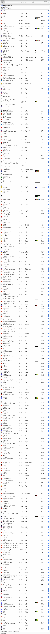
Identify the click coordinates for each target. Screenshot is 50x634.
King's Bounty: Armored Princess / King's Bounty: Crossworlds (9, 131)
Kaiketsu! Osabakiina (5, 358)
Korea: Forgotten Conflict (5, 142)
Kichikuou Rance (4, 13)
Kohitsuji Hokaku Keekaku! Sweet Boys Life (7, 392)
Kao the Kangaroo (5, 170)
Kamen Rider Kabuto (5, 357)
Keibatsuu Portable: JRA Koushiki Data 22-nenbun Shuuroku (9, 341)
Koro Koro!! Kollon (5, 382)
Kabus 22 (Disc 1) (5, 49)
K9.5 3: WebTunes (5, 92)
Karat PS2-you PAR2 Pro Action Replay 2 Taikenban (10, 65)
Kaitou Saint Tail (5, 368)
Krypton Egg (4, 52)
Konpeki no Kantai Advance (6, 119)
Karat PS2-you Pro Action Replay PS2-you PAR (9, 99)
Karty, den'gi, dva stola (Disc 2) (6, 219)
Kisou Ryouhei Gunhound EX (6, 237)
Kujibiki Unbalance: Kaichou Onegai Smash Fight (8, 380)
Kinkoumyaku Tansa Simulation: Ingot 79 (7, 407)
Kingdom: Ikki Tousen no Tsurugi (6, 408)
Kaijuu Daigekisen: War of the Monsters (7, 360)
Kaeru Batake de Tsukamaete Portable (7, 362)
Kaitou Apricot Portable (6, 249)
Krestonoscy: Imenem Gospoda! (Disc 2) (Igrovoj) (8, 81)
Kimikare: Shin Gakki (5, 423)
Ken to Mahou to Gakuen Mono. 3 (6, 339)
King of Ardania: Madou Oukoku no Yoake (7, 140)
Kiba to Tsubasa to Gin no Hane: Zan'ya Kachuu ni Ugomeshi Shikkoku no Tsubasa (10, 56)
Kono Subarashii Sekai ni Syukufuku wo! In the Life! (8, 260)
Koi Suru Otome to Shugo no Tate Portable (7, 391)
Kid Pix (3, 58)
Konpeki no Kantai (5, 22)
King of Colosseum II (5, 270)
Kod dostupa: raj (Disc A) (5, 287)
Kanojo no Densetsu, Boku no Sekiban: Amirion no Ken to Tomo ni (10, 246)
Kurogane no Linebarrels (5, 378)
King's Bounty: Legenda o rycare (6, 116)
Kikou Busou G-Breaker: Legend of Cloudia (8, 161)
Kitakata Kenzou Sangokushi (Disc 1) (7, 160)
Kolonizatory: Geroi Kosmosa (6, 226)
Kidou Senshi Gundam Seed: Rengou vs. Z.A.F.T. (9, 434)
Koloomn (4, 299)
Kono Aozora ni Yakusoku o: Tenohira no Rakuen (8, 234)
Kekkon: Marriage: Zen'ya (5, 156)
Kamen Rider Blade (5, 247)
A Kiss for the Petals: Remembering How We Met (8, 57)
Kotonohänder (4, 15)
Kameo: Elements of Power (5, 40)
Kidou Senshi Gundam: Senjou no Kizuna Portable (8, 327)
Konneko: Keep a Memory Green (8, 298)
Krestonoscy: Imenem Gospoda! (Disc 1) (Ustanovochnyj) (9, 82)
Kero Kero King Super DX (6, 332)
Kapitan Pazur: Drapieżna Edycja (6, 127)
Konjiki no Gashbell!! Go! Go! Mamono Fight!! (8, 385)
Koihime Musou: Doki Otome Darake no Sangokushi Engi (9, 300)
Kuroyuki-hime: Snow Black (6, 253)
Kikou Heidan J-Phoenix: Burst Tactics (8, 326)
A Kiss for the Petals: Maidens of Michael (7, 60)
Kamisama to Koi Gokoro (5, 353)
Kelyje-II (4, 45)
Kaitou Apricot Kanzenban (5, 283)
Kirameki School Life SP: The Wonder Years (7, 267)
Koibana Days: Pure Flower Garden (6, 389)
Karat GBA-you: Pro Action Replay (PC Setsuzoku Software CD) (10, 163)
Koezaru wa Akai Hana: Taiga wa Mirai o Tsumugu (8, 395)
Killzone (3, 424)
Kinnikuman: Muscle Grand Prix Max (7, 310)
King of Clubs (4, 240)
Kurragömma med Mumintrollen (6, 186)
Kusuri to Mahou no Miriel (5, 126)
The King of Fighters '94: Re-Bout (8, 316)
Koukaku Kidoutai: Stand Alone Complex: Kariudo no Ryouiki (10, 381)
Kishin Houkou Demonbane (6, 309)
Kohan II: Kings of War (5, 184)
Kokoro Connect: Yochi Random (6, 388)
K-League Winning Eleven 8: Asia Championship (8, 284)
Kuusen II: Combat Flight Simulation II (9, 375)
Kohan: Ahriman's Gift (5, 128)
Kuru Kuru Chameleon (5, 377)
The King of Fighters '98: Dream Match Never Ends (10, 27)
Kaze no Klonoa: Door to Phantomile (8, 36)
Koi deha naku (4, 304)
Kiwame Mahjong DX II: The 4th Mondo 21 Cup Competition (10, 307)
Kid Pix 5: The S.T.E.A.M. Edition (6, 50)
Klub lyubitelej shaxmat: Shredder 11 (7, 96)
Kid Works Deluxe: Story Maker (6, 169)
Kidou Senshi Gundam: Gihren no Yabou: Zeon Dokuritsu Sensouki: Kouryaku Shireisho (10, 331)
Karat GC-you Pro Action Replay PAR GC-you (10, 145)
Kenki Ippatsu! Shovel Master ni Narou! (8, 34)
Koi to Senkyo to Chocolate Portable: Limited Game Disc (10, 301)
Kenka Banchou (4, 277)
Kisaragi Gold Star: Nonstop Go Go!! (9, 403)
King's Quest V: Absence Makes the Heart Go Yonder (8, 25)
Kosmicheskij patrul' (5, 118)
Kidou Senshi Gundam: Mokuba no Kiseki (7, 431)
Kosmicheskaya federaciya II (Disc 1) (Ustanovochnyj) (8, 125)
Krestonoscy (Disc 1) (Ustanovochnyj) (7, 231)
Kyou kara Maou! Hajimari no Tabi (6, 371)
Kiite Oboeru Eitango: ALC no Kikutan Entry (8, 272)
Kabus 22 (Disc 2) (5, 48)
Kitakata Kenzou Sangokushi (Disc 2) (7, 158)
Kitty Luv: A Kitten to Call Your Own (7, 110)
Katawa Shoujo (4, 202)
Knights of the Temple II (5, 397)
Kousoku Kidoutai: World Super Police (8, 293)
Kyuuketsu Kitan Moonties (5, 369)
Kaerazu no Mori (4, 363)
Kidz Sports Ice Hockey (5, 31)
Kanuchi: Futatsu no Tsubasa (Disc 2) (7, 280)
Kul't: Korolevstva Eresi (5, 168)
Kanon (3, 347)
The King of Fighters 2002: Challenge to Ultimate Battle (9, 269)
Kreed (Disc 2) (4, 224)
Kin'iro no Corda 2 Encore (5, 419)
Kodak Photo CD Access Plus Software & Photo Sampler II (9, 78)
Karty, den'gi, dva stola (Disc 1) (6, 220)
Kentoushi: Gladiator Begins (6, 333)
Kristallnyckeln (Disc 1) (7, 189)
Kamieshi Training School (5, 205)
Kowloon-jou (4, 291)
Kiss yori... (4, 73)
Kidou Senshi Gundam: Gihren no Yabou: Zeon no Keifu (9, 329)
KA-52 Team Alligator (5, 51)
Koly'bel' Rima (4, 143)
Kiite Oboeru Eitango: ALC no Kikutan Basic (8, 428)
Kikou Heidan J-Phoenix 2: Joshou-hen (7, 425)
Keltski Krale (4, 180)
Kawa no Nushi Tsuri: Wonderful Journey (7, 345)
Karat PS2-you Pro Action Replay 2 (8, 63)
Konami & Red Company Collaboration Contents (8, 66)
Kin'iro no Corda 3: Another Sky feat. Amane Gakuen (9, 418)
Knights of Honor (4, 252)
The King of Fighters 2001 (5, 315)
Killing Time (4, 97)
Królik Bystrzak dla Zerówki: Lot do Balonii (7, 79)
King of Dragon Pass (5, 136)
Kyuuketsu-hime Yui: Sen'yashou (6, 289)
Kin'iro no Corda (4, 241)
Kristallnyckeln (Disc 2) (7, 187)
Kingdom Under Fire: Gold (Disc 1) (6, 147)
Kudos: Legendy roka (5, 175)
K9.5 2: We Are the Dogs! (5, 93)
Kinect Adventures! (5, 28)
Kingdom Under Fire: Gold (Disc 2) (6, 146)
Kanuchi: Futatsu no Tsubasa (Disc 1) (7, 282)
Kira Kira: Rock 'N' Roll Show (7, 405)
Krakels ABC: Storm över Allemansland (7, 83)
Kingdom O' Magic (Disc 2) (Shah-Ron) (7, 208)
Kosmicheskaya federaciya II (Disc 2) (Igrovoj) (8, 123)
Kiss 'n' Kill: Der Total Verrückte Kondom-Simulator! (8, 46)
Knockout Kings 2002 (6, 266)
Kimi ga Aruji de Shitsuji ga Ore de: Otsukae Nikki (8, 323)
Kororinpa (4, 21)
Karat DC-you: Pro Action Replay (7, 215)
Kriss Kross (4, 54)
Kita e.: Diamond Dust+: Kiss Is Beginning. (10, 400)
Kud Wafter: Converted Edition (8, 254)
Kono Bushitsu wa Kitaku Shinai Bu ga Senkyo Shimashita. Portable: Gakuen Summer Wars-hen (10, 262)
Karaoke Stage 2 (4, 346)
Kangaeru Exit (5, 350)
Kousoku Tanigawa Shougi (5, 233)
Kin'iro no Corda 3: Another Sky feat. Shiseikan (9, 415)
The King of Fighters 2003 (5, 238)
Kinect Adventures (5, 17)
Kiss (3, 211)
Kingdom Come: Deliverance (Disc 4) (7, 195)
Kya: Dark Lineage (5, 373)
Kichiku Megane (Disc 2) (5, 436)
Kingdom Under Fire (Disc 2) (6, 153)
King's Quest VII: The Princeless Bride (7, 86)
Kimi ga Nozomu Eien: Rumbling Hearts (8, 227)
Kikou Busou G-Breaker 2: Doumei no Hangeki (8, 427)
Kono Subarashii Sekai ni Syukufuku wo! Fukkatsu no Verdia (9, 42)
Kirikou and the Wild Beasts (6, 404)
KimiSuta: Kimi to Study (5, 320)
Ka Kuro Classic (4, 182)
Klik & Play (5, 141)
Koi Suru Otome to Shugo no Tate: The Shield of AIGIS (10, 303)
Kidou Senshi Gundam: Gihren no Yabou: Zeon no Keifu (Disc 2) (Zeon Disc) (10, 33)
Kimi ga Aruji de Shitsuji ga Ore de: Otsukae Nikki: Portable (9, 321)
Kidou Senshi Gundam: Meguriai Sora (7, 77)
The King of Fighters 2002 (5, 314)
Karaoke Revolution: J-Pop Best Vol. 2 (9, 223)
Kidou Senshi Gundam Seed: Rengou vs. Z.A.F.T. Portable (10, 433)
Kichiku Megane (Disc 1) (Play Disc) (7, 437)
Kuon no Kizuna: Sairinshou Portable (7, 290)
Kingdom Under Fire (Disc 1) (6, 154)
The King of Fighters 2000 (5, 239)
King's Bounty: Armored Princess (7, 166)
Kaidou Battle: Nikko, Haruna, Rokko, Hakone (8, 250)
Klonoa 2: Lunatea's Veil (5, 235)
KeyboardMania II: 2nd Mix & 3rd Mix (8, 438)
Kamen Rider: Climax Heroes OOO (8, 356)
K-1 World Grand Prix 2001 (6, 366)
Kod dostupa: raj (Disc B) (5, 286)
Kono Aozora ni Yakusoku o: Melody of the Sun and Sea (10, 296)
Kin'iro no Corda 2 (5, 420)
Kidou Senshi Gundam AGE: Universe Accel (7, 276)
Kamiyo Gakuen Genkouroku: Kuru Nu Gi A (7, 351)
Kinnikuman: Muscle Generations (7, 311)
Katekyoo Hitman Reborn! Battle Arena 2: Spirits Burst (10, 279)
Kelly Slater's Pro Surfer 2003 (7, 244)
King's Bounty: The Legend (7, 100)
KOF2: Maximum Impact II (6, 264)
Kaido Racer (4, 361)
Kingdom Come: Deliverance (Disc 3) (7, 196)
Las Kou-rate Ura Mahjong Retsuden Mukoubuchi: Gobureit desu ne (10, 256)
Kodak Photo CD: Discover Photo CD (7, 10)
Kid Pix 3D (4, 88)
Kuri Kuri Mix (4, 157)
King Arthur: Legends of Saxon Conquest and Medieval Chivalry (10, 181)
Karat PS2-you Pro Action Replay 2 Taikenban (9, 104)
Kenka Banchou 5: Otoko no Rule (6, 338)
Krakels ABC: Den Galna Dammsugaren (7, 190)
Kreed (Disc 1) (4, 225)
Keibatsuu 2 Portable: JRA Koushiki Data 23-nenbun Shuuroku (9, 342)
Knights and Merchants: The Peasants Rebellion (8, 111)
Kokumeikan (4, 23)
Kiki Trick (4, 30)
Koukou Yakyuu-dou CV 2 (5, 210)
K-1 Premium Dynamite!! (5, 251)
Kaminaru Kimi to (5, 354)
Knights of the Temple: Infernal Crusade (7, 305)
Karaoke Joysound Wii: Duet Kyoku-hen (9, 39)
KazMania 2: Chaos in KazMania (6, 35)
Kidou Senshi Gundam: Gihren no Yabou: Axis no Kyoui (9, 274)
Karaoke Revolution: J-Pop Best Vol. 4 (8, 222)
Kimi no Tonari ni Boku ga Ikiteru (6, 70)
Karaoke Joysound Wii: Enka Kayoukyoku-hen (9, 38)
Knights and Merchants (7, 135)
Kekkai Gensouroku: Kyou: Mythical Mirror (8, 44)
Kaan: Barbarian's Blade (5, 43)
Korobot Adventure (5, 257)
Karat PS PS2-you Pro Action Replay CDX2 (9, 19)
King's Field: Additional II (7, 411)
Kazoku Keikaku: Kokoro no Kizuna (6, 343)
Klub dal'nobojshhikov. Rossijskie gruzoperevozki (8, 174)
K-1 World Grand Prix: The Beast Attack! (7, 365)
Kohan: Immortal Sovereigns (6, 130)
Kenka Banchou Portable (5, 335)
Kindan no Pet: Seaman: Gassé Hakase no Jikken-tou (8, 74)
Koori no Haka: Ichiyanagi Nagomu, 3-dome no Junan (8, 259)
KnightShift (4, 137)
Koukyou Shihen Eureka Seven (6, 294)
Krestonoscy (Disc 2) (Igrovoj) (6, 230)
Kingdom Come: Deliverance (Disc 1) (7, 199)
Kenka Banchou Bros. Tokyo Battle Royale (7, 336)
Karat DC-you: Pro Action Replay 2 (7, 214)
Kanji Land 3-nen (4, 16)
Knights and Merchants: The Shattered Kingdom (8, 122)
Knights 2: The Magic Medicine (6, 367)
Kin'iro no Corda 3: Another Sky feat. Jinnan (8, 416)
